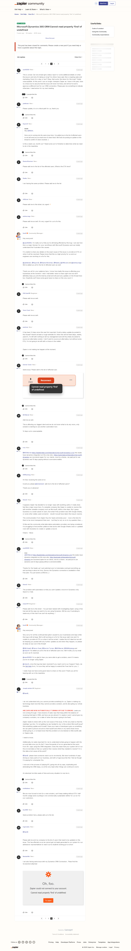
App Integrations (114, 942)
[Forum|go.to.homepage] (30, 3)
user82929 (26, 69)
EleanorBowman (28, 161)
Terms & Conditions (58, 934)
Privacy (116, 947)
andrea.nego (27, 216)
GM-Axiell (26, 293)
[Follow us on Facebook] (19, 942)
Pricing (50, 942)
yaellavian (26, 103)
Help (57, 942)
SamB (24, 233)
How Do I (31, 14)
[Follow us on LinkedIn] (23, 942)
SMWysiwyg (27, 475)
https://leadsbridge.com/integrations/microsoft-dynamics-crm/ (53, 453)
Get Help (19, 9)
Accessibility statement (72, 934)
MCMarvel (26, 415)
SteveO (25, 500)
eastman (25, 327)
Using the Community (99, 32)
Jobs (85, 942)
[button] (103, 3)
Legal (110, 947)
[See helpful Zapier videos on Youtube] (33, 942)
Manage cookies (101, 947)
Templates (102, 942)
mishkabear (26, 788)
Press (79, 942)
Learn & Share (31, 9)
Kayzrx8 (25, 124)
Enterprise (92, 942)
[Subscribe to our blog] (26, 942)
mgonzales (26, 827)
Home (17, 14)
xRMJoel (25, 199)
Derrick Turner (27, 365)
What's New (45, 9)
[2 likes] (29, 94)
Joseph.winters (27, 688)
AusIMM (25, 810)
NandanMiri (26, 856)
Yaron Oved (26, 310)
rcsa (24, 447)
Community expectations (100, 35)
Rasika (25, 178)
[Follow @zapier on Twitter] (30, 942)
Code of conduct (98, 28)
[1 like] (28, 115)
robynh (25, 604)
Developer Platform (68, 942)
